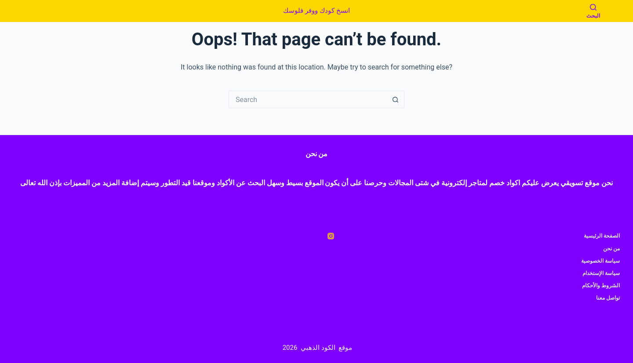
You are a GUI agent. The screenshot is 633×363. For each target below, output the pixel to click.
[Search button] (395, 99)
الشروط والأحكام (601, 285)
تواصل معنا (608, 298)
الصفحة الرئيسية (602, 236)
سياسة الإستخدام (601, 273)
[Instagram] (330, 236)
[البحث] (593, 11)
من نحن (611, 249)
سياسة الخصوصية (600, 261)
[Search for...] (308, 99)
